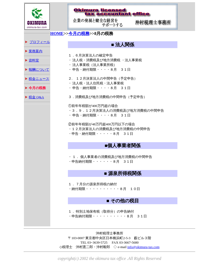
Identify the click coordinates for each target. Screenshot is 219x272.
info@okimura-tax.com (143, 247)
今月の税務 (78, 33)
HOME (57, 33)
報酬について (39, 69)
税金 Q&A (36, 97)
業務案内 (35, 51)
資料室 (34, 60)
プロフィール (39, 42)
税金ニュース (39, 79)
